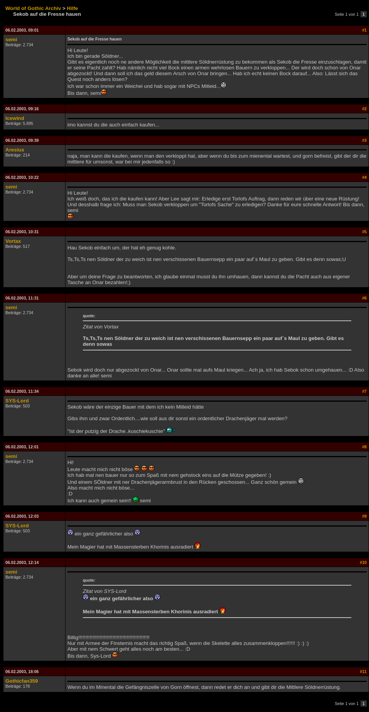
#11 (363, 671)
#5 (364, 231)
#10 (363, 562)
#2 (364, 108)
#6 (364, 298)
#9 (364, 516)
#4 (364, 177)
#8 (364, 446)
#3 (364, 140)
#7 (364, 391)
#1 (364, 30)
